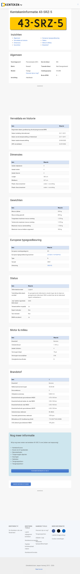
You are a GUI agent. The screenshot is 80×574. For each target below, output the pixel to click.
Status (44, 40)
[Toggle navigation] (78, 4)
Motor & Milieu (47, 43)
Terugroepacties (41, 534)
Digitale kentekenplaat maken (29, 546)
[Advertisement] (40, 100)
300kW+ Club (40, 538)
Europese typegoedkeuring (50, 38)
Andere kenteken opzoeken (21, 484)
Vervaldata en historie (20, 40)
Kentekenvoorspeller (31, 540)
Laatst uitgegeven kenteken (28, 534)
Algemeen (17, 38)
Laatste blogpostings (58, 535)
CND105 (49, 265)
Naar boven (39, 569)
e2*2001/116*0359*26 (54, 255)
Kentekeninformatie (31, 552)
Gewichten (17, 45)
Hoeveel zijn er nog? (32, 73)
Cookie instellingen (58, 539)
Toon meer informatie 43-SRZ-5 (40, 471)
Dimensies (17, 43)
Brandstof (45, 45)
